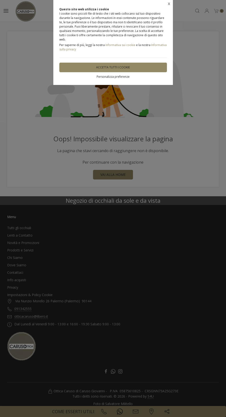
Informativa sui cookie (120, 45)
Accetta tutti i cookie (113, 67)
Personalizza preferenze (113, 77)
